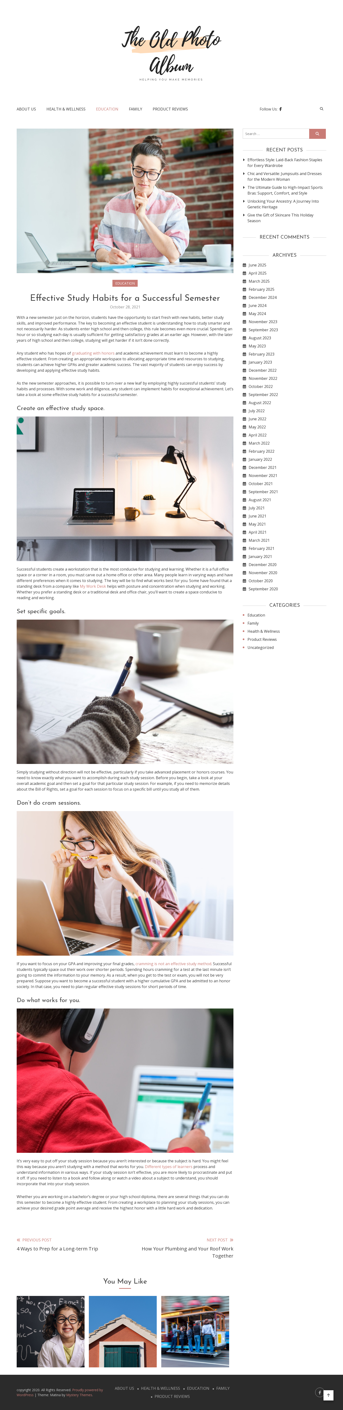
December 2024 (263, 297)
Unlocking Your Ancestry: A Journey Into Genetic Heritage (283, 204)
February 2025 (261, 289)
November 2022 (263, 378)
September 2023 (263, 329)
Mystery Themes (79, 1395)
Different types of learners (168, 1166)
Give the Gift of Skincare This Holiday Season (280, 217)
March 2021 (259, 540)
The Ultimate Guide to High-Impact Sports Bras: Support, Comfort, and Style (285, 190)
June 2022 (257, 418)
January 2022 (260, 459)
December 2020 (263, 564)
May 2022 (257, 427)
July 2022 (257, 410)
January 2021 (260, 556)
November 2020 (263, 572)
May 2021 (257, 524)
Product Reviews (170, 109)
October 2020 (261, 580)
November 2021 (263, 475)
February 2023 (261, 354)
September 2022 (263, 394)
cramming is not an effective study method (173, 963)
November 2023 (263, 321)
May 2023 (257, 346)
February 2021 (261, 548)
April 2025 (258, 273)
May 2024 (257, 313)
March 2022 (259, 443)
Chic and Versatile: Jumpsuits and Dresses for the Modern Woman (284, 176)
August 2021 (260, 499)
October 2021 (261, 483)
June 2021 (257, 516)
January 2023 (260, 362)
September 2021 (263, 491)
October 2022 (261, 386)
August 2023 (260, 338)
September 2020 (263, 589)
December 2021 (263, 467)
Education (107, 109)
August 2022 (260, 402)
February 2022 (261, 451)
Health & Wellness (66, 109)
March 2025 (259, 281)
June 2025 (257, 265)
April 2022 (258, 435)
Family (135, 109)
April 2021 (258, 532)
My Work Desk (93, 586)
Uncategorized (260, 647)
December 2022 (263, 370)
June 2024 (257, 305)
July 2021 (257, 508)
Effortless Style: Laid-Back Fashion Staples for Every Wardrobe (284, 162)
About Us (26, 109)
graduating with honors (93, 353)
